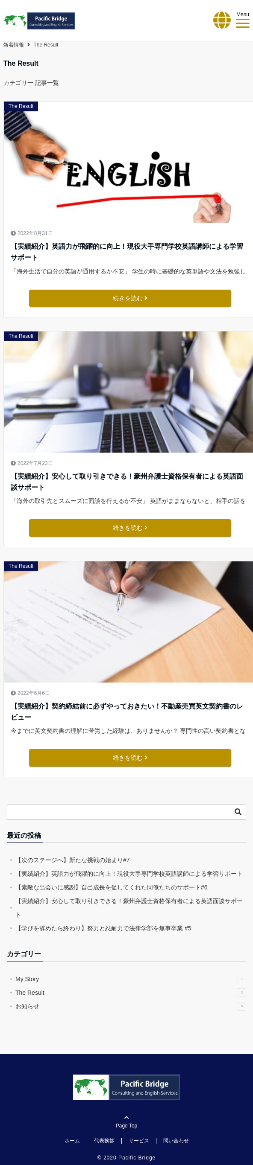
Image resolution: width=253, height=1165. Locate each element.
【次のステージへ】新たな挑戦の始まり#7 (72, 860)
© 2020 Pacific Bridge (126, 1158)
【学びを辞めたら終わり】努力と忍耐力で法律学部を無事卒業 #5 (103, 928)
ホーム (72, 1141)
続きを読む (130, 298)
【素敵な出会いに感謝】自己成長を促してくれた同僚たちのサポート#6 (111, 887)
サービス (139, 1141)
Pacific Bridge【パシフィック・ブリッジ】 (56, 45)
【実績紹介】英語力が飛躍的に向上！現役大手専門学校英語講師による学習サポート (127, 252)
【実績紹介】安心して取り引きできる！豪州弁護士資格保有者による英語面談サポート (127, 482)
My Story (130, 979)
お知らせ (130, 1006)
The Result (21, 106)
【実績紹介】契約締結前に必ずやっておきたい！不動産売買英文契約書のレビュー (127, 712)
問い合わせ (176, 1141)
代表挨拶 (104, 1141)
